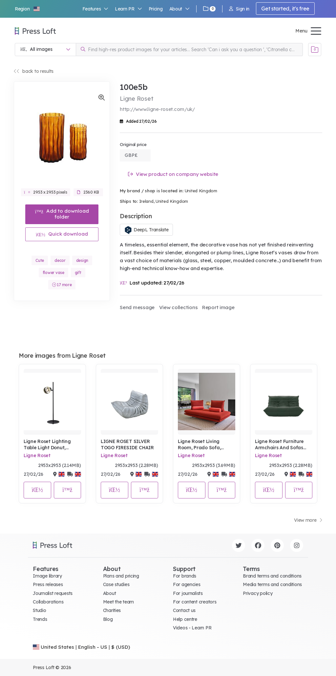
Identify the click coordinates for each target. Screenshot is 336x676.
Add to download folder (62, 214)
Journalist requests (53, 593)
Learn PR (128, 9)
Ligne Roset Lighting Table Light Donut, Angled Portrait (47, 444)
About (179, 9)
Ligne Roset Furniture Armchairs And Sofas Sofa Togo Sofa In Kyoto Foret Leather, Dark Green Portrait (283, 444)
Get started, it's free (285, 8)
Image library (47, 576)
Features (95, 9)
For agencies (186, 584)
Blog (108, 619)
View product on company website (173, 174)
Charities (112, 610)
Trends (40, 619)
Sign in (239, 9)
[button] (27, 9)
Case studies (116, 584)
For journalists (188, 593)
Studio (39, 610)
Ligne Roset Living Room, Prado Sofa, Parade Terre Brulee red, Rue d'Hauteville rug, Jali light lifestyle (206, 444)
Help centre (185, 619)
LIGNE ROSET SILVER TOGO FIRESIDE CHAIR (127, 444)
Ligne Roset (37, 455)
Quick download (62, 234)
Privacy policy (257, 593)
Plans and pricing (121, 576)
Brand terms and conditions (272, 576)
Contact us (184, 610)
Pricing (156, 9)
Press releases (48, 584)
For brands (184, 576)
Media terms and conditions (272, 584)
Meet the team (118, 602)
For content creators (194, 602)
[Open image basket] (314, 49)
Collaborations (48, 602)
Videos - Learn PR (192, 628)
